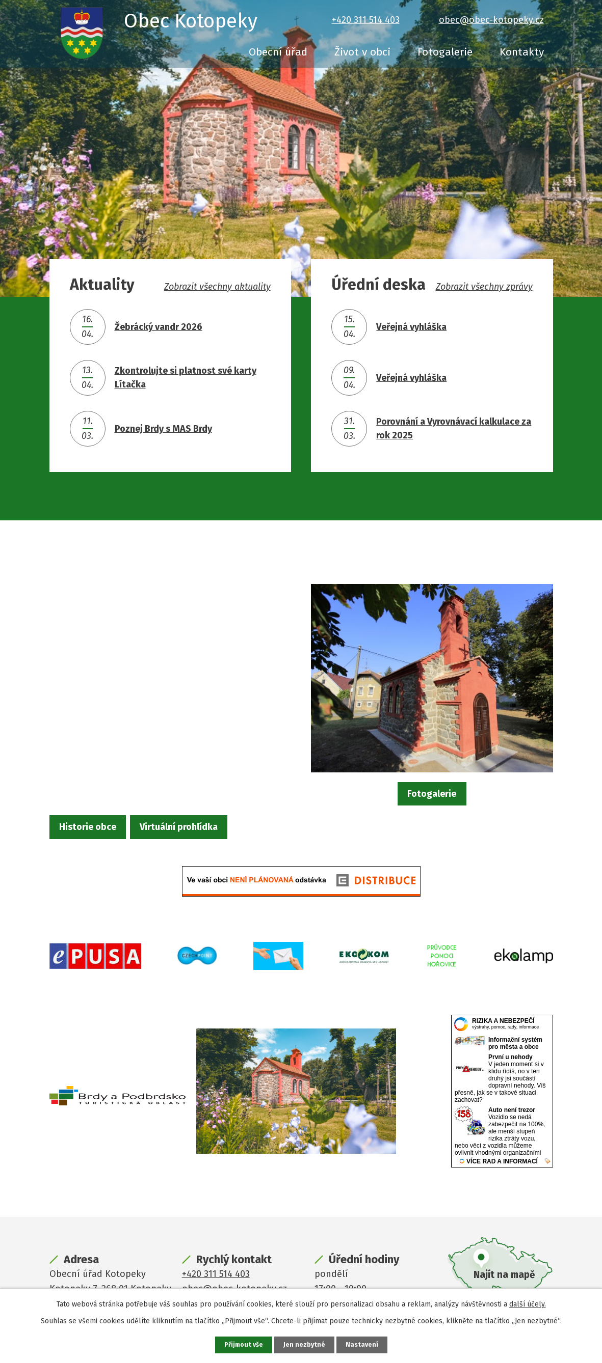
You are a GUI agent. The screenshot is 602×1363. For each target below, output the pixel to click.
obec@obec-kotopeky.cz (491, 19)
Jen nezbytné (305, 1344)
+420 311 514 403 (366, 19)
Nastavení (364, 1344)
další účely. (527, 1303)
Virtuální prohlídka (219, 829)
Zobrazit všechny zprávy (484, 286)
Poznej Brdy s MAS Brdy (163, 428)
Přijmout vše (242, 1344)
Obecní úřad (278, 52)
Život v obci (362, 52)
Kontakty (522, 52)
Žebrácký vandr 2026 (158, 326)
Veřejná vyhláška (411, 326)
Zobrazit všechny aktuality (217, 286)
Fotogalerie (445, 52)
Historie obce (101, 829)
